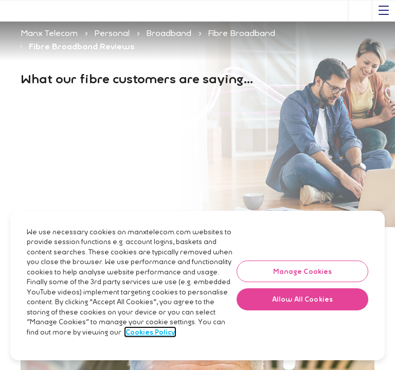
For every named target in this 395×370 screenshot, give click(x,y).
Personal (112, 33)
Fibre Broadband (241, 33)
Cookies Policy (150, 353)
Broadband (168, 33)
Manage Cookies (302, 292)
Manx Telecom (49, 33)
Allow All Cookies (302, 321)
